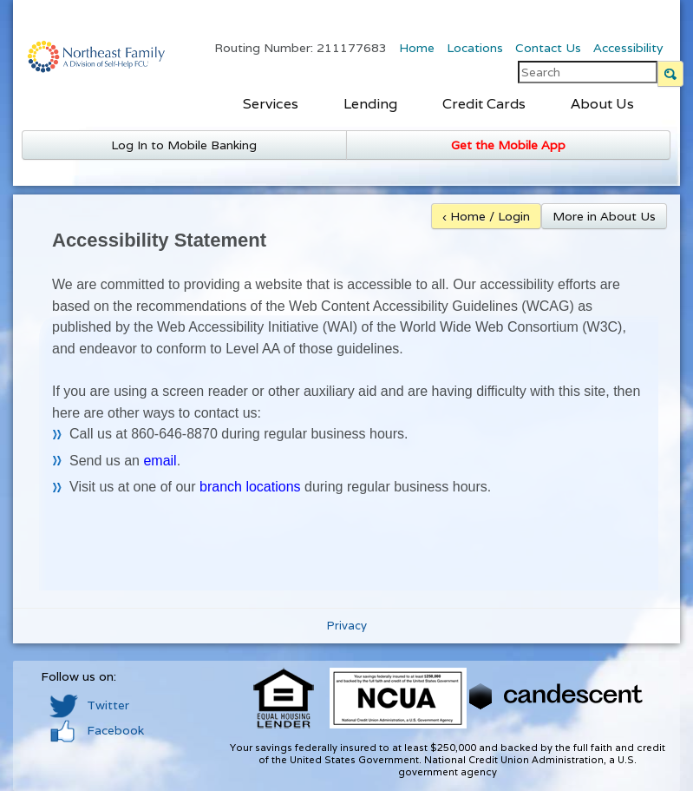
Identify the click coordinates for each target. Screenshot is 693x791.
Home (417, 48)
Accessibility (628, 48)
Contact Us (548, 48)
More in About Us (604, 216)
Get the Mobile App (508, 145)
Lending (370, 104)
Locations (475, 48)
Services (270, 104)
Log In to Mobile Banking (184, 145)
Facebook (96, 730)
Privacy (347, 625)
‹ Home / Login (486, 216)
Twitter (89, 705)
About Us (602, 104)
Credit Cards (484, 104)
